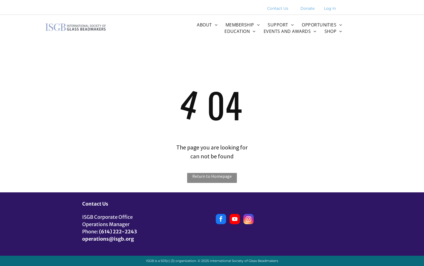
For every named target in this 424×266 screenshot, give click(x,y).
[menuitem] (207, 25)
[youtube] (235, 220)
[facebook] (221, 220)
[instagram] (248, 220)
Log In (330, 8)
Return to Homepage (212, 176)
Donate (307, 8)
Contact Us (277, 8)
